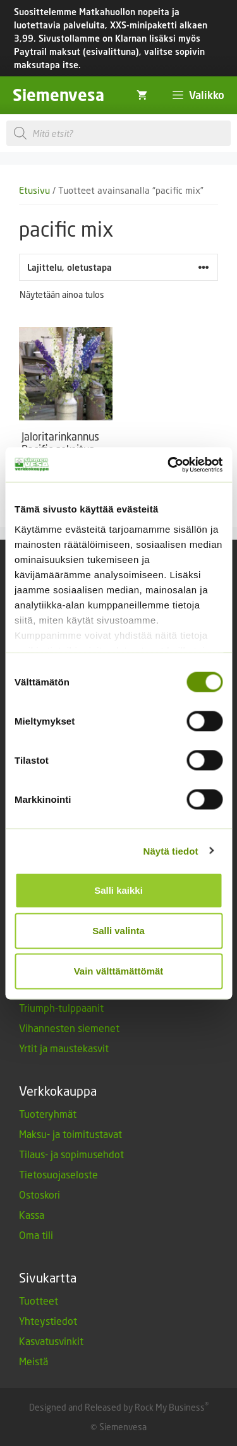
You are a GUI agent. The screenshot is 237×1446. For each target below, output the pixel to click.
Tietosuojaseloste (58, 1174)
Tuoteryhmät (47, 1114)
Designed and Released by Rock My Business (117, 1407)
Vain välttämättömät (119, 971)
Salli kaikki (118, 890)
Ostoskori (39, 1194)
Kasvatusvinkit (51, 1341)
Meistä (33, 1361)
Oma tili (36, 1235)
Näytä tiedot (170, 850)
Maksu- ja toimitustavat (70, 1134)
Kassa (31, 1215)
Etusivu (34, 190)
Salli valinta (118, 930)
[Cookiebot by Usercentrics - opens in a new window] (168, 464)
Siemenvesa (58, 95)
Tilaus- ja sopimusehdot (71, 1154)
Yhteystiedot (48, 1321)
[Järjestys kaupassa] (118, 267)
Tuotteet (38, 1301)
